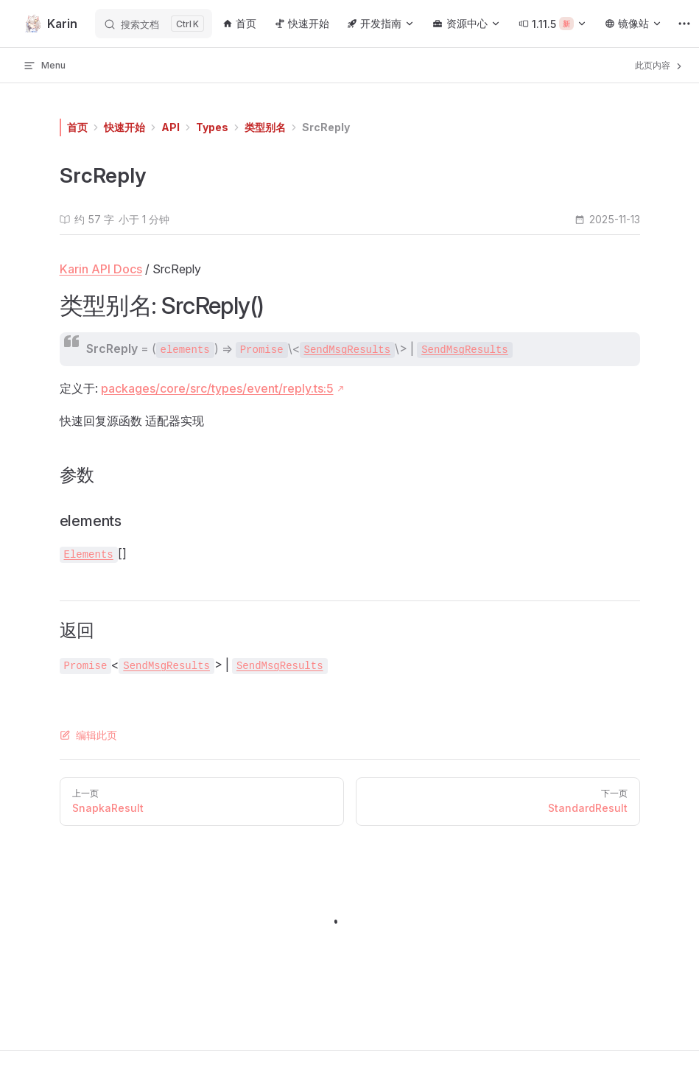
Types (212, 127)
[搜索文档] (153, 23)
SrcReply (326, 127)
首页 (77, 127)
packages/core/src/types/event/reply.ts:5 (217, 388)
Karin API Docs (101, 269)
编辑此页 (88, 735)
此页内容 (659, 65)
